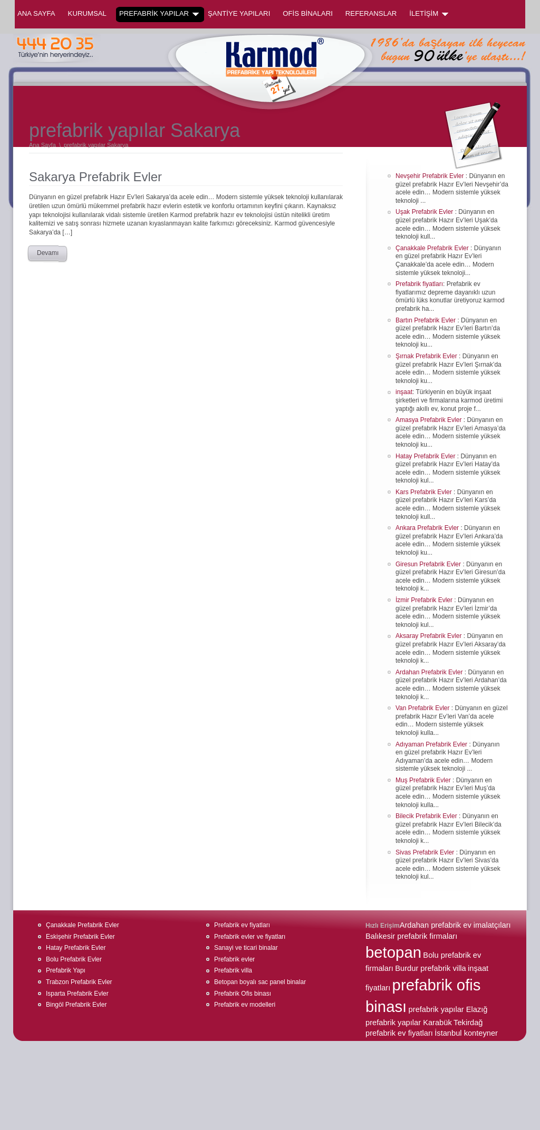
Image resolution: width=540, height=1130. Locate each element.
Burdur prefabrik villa (430, 968)
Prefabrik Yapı (65, 970)
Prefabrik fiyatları (419, 284)
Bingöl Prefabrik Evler (76, 1004)
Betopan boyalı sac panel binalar (260, 982)
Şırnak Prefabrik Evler (427, 356)
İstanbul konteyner (466, 1033)
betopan (393, 952)
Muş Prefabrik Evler (424, 780)
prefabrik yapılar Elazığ (448, 1009)
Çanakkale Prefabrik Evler (433, 248)
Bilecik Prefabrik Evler (427, 816)
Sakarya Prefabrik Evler (95, 177)
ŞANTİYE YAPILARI (239, 13)
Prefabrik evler (234, 959)
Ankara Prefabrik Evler (428, 528)
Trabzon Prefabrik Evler (79, 982)
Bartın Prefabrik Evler (426, 320)
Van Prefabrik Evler (423, 708)
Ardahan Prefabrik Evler (430, 672)
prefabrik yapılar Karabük (408, 1022)
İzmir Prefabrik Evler (425, 600)
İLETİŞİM (428, 13)
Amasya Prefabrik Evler (430, 420)
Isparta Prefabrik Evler (77, 993)
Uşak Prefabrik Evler (425, 211)
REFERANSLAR (371, 13)
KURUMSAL (87, 13)
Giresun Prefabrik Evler (429, 564)
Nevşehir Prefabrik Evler (431, 176)
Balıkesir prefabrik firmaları (411, 936)
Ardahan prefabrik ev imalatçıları (455, 925)
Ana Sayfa (36, 13)
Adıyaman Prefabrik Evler (432, 744)
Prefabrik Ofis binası (242, 993)
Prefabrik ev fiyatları (242, 925)
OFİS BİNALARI (308, 13)
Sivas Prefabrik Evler (426, 852)
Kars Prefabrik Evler (425, 492)
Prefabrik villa (233, 970)
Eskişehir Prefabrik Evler (80, 936)
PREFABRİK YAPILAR (159, 13)
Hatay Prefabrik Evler (426, 456)
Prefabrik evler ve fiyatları (249, 936)
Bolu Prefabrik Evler (74, 959)
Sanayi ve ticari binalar (246, 947)
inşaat (404, 392)
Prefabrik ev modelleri (244, 1004)
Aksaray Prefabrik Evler (430, 636)
